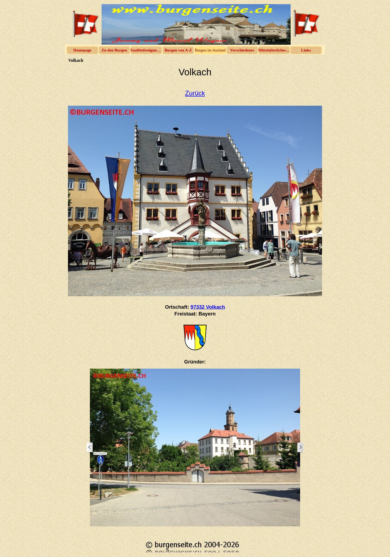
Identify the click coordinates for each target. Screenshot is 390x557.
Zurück (195, 93)
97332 (208, 307)
